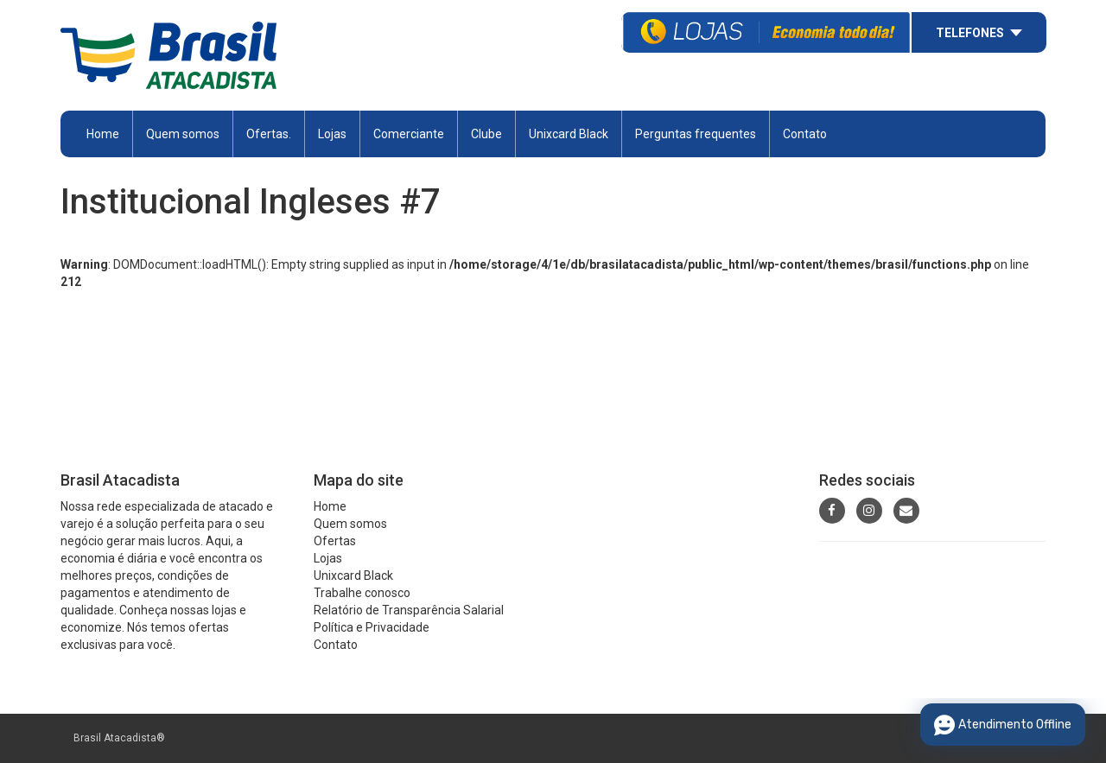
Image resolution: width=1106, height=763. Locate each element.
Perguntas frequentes (695, 134)
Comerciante (408, 134)
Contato (805, 134)
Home (102, 134)
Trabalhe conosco (362, 593)
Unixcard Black (568, 134)
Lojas (332, 134)
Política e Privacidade (371, 627)
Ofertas (335, 541)
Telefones (970, 33)
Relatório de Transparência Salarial (409, 610)
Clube (486, 134)
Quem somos (182, 134)
